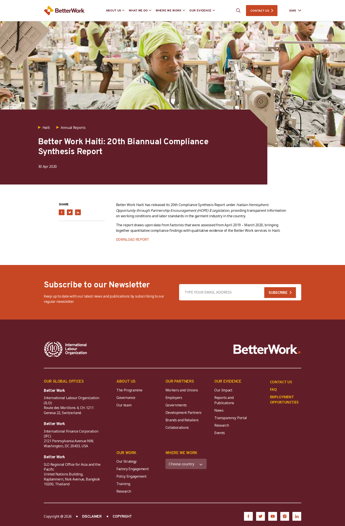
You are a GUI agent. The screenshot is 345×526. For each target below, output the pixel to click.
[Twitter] (260, 516)
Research (221, 425)
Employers (173, 397)
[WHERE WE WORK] (186, 464)
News (219, 410)
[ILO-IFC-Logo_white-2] (65, 349)
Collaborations (177, 427)
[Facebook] (248, 516)
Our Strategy (126, 461)
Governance (125, 397)
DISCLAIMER (92, 517)
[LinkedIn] (296, 516)
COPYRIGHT (122, 517)
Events (219, 432)
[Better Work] (267, 349)
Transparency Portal (230, 417)
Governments (176, 405)
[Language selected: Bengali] (292, 10)
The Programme (129, 390)
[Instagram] (284, 516)
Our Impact (223, 390)
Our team (123, 405)
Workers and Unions (181, 390)
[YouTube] (272, 516)
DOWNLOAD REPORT (132, 240)
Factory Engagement (132, 468)
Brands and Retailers (182, 420)
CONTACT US (259, 11)
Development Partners (183, 412)
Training (123, 483)
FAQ (273, 389)
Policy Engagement (132, 476)
